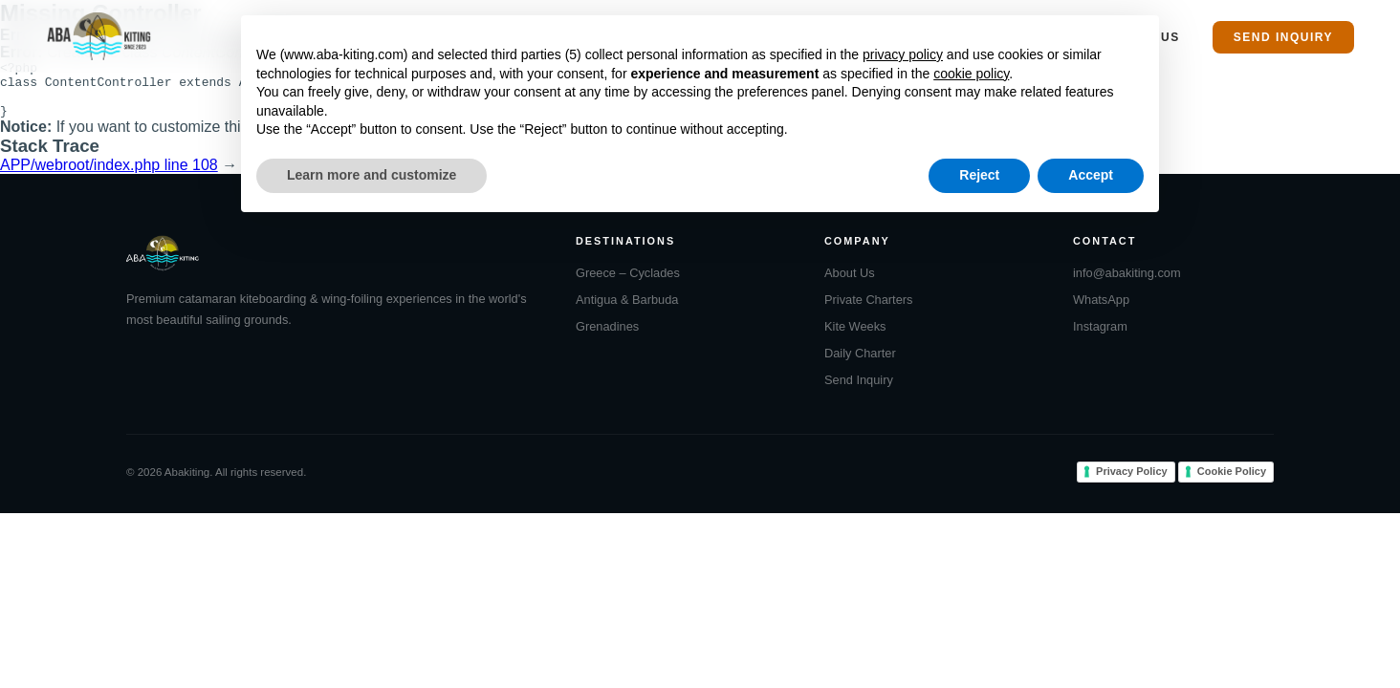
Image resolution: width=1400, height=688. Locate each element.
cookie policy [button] (971, 73)
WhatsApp (1101, 311)
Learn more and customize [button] (371, 175)
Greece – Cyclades (628, 284)
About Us (849, 284)
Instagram (1100, 338)
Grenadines (607, 338)
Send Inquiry (858, 391)
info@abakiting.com (1127, 284)
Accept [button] (1090, 175)
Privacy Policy (1132, 482)
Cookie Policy (1231, 482)
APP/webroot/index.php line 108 (109, 176)
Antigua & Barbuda (627, 311)
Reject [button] (979, 175)
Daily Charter (860, 364)
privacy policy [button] (903, 54)
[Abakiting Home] (99, 36)
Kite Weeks (855, 338)
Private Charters (868, 311)
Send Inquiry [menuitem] (1283, 37)
